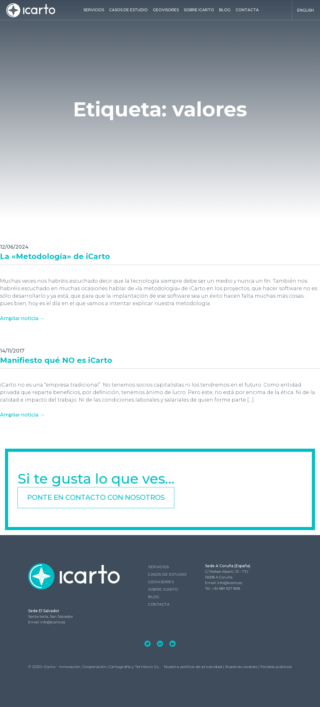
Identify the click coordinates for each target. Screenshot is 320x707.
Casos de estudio (128, 9)
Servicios (93, 9)
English (305, 10)
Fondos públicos (276, 666)
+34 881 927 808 (226, 588)
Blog (225, 9)
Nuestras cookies (241, 666)
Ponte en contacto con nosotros (96, 497)
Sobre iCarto (199, 9)
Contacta (247, 9)
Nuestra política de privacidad (193, 666)
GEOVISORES (166, 9)
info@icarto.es (229, 582)
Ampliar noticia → (22, 318)
